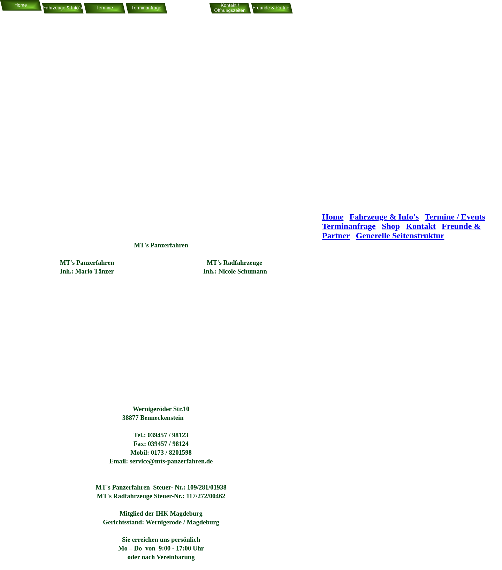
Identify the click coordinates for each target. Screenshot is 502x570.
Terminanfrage (349, 226)
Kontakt (420, 226)
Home (332, 216)
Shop (391, 226)
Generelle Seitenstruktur (400, 235)
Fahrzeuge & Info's (384, 216)
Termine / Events (455, 216)
